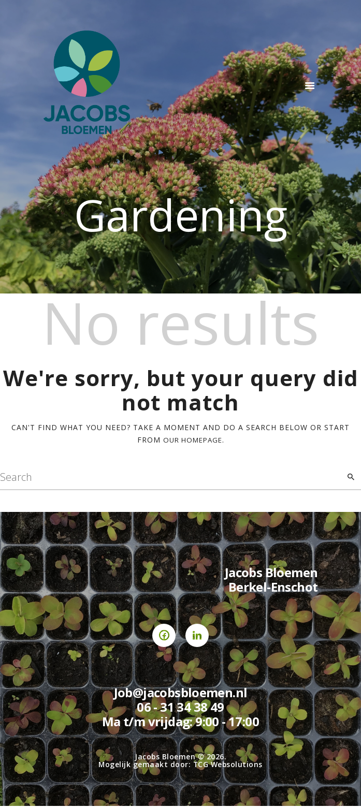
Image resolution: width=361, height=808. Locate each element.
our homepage (193, 440)
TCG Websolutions (228, 766)
